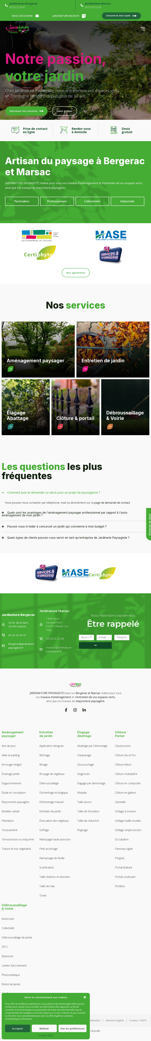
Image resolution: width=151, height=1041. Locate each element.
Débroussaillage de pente (17, 937)
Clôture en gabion (125, 792)
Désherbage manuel (51, 802)
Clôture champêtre (126, 774)
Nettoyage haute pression (55, 839)
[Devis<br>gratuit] (114, 130)
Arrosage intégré (12, 764)
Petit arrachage (48, 849)
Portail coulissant (125, 877)
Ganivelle (120, 802)
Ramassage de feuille (52, 858)
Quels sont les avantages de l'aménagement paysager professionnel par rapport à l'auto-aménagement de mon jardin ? (65, 514)
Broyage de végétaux (52, 774)
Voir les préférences (72, 1028)
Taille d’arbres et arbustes (54, 877)
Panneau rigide (124, 849)
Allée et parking (11, 755)
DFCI (5, 947)
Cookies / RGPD (45, 1035)
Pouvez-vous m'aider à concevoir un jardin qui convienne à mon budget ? (57, 526)
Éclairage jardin (11, 774)
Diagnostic (83, 774)
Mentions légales (115, 1020)
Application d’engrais (51, 746)
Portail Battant (123, 867)
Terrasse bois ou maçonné (18, 839)
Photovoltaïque (11, 975)
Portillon (120, 886)
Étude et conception (14, 792)
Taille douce (84, 802)
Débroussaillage (49, 783)
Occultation (122, 839)
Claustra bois (123, 746)
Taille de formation (88, 811)
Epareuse (7, 956)
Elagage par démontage (91, 783)
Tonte (42, 895)
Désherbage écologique (53, 792)
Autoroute (8, 919)
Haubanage (84, 755)
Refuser (44, 1028)
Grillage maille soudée (128, 821)
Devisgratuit (127, 130)
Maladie (82, 792)
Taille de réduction (88, 821)
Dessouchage (85, 764)
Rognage (82, 830)
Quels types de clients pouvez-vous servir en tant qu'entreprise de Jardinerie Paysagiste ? (68, 537)
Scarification (46, 867)
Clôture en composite (128, 783)
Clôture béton (123, 764)
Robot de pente (11, 984)
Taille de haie (47, 886)
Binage (43, 764)
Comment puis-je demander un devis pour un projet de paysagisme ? (53, 492)
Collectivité (8, 928)
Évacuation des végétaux (54, 821)
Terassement (9, 830)
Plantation (8, 821)
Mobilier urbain (11, 811)
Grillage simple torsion (128, 830)
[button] (84, 997)
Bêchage (44, 755)
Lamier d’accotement (14, 965)
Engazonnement (11, 783)
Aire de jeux (9, 746)
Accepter (17, 1028)
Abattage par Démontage (92, 746)
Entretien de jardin (50, 811)
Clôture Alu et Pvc (125, 755)
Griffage (44, 830)
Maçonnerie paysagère (15, 802)
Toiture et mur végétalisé (16, 849)
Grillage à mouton (125, 811)
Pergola (119, 858)
